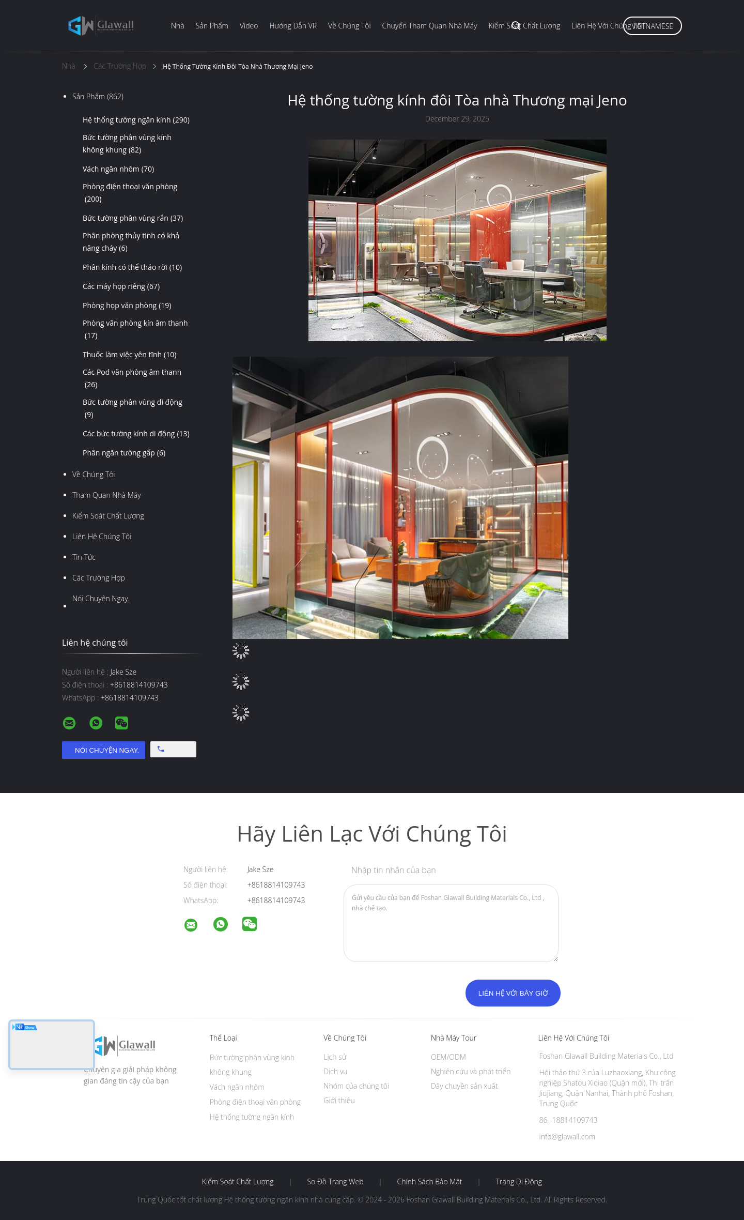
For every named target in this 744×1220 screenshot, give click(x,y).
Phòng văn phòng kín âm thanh (135, 330)
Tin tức (84, 557)
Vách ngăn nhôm (118, 169)
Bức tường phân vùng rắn (133, 218)
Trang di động (518, 1181)
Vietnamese (652, 26)
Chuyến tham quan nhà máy (429, 25)
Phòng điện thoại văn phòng (130, 193)
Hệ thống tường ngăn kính (136, 120)
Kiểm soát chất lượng (525, 25)
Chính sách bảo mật (429, 1181)
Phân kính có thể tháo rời (132, 267)
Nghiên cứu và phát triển (471, 1071)
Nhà (177, 25)
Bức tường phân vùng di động (132, 409)
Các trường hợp (98, 578)
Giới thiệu (338, 1100)
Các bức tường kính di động (136, 434)
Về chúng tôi (349, 25)
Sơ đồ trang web (335, 1181)
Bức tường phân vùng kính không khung (127, 144)
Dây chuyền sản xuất (464, 1086)
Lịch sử (334, 1057)
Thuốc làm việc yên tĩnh (129, 354)
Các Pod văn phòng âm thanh (132, 379)
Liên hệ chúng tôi (101, 536)
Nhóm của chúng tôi (356, 1086)
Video (249, 25)
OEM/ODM (448, 1057)
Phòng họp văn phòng (127, 305)
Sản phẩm (212, 25)
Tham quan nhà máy (106, 495)
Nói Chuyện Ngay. (101, 598)
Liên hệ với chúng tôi (607, 25)
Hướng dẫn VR (293, 25)
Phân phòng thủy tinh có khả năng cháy (131, 242)
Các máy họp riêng (121, 286)
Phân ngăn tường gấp (124, 453)
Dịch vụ (335, 1071)
